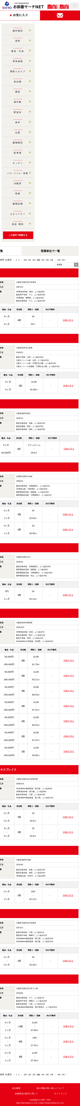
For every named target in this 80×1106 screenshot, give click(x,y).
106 (51, 260)
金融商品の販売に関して (26, 1093)
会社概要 (16, 1088)
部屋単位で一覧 (50, 250)
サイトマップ (60, 1093)
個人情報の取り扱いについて (50, 1088)
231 (63, 260)
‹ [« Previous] (14, 260)
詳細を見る (68, 320)
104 (42, 260)
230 (58, 260)
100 (25, 260)
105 (47, 260)
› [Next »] (66, 260)
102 (33, 260)
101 (29, 260)
